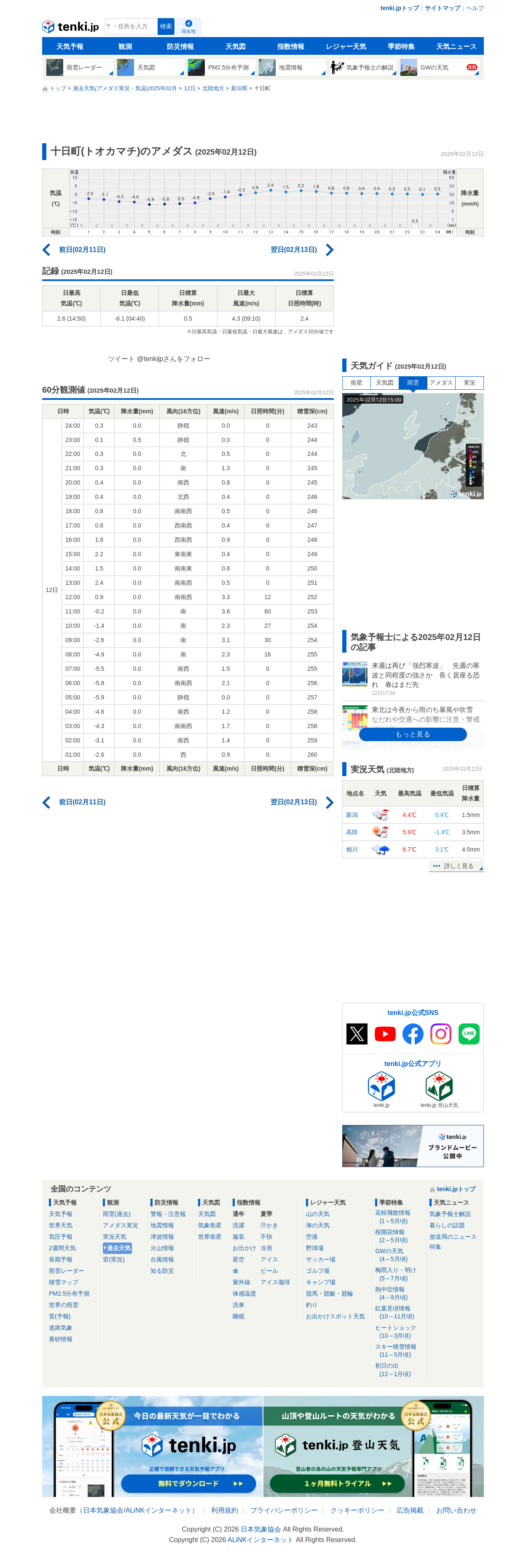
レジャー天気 (346, 46)
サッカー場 (320, 1259)
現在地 (189, 31)
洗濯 (238, 1225)
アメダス (441, 382)
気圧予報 (60, 1236)
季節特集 (401, 46)
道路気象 (60, 1327)
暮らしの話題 (447, 1225)
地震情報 (162, 1225)
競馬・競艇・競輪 (329, 1293)
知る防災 (162, 1270)
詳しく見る (459, 865)
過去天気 (119, 1248)
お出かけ (244, 1248)
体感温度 (244, 1293)
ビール (269, 1270)
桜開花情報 (399, 1236)
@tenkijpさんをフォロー (174, 358)
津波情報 (162, 1236)
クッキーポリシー (357, 1510)
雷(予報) (59, 1316)
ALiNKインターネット (159, 1510)
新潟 (352, 814)
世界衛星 (210, 1236)
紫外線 (241, 1282)
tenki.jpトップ (400, 8)
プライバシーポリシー (284, 1510)
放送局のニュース (453, 1236)
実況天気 (114, 1236)
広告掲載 (410, 1510)
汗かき (269, 1225)
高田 (352, 832)
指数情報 (290, 46)
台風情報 (162, 1259)
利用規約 (224, 1510)
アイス (269, 1259)
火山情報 (162, 1248)
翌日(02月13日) (294, 249)
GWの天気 (399, 1255)
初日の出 (399, 1370)
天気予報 (69, 46)
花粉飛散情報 (399, 1217)
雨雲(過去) (116, 1214)
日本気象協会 (103, 1510)
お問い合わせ (456, 1510)
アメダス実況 (120, 1225)
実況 (469, 382)
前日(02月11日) (82, 249)
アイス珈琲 (275, 1282)
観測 (125, 46)
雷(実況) (113, 1259)
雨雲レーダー (66, 1270)
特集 (435, 1246)
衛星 (356, 382)
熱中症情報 (399, 1294)
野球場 (315, 1248)
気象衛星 (210, 1225)
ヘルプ (475, 8)
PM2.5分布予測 (69, 1293)
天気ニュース (456, 46)
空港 (312, 1236)
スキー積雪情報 (399, 1351)
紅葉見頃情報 (399, 1312)
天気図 (235, 46)
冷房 (266, 1248)
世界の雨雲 (63, 1305)
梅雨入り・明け (399, 1274)
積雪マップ (63, 1282)
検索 (166, 26)
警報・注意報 (168, 1214)
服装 (238, 1236)
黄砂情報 (60, 1339)
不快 (266, 1236)
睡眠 (238, 1316)
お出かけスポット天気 (335, 1316)
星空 (238, 1259)
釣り (312, 1305)
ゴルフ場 (318, 1270)
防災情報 (180, 46)
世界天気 (60, 1225)
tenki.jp (71, 28)
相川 (352, 849)
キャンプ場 (320, 1282)
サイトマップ (442, 8)
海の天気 (318, 1225)
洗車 (238, 1305)
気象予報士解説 (450, 1214)
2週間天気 (62, 1248)
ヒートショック (399, 1332)
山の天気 (318, 1214)
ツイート (121, 358)
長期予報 (60, 1259)
